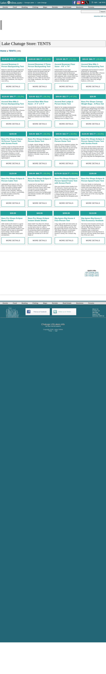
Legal (56, 330)
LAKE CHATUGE (52, 326)
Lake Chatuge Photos (92, 274)
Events (5, 7)
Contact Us (96, 311)
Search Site (96, 314)
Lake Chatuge (42, 3)
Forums (91, 7)
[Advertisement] (40, 25)
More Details (13, 87)
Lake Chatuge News (91, 272)
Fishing (35, 7)
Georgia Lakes (29, 3)
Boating (25, 7)
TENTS (12, 51)
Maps (45, 7)
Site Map (95, 312)
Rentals (55, 7)
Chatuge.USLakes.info (53, 324)
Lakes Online (58, 329)
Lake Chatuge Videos (92, 275)
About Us (95, 309)
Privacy (50, 330)
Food (15, 7)
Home (102, 2)
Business (79, 7)
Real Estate (67, 7)
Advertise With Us (100, 16)
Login (95, 2)
